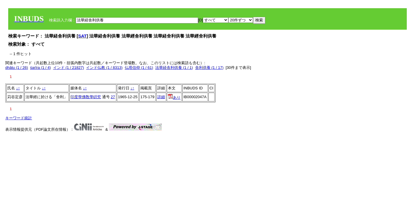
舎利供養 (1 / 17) (209, 67)
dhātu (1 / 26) (16, 67)
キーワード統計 (18, 118)
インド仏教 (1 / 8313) (104, 67)
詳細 (161, 97)
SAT (82, 35)
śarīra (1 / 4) (40, 67)
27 (113, 97)
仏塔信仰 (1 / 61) (139, 67)
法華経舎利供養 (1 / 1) (174, 67)
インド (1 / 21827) (68, 67)
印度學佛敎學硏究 (85, 97)
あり (174, 97)
